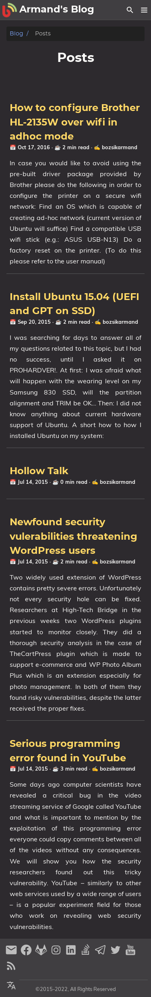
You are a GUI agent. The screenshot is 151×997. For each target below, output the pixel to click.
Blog (16, 34)
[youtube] (130, 953)
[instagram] (57, 953)
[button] (144, 10)
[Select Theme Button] (11, 986)
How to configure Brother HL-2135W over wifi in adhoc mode (75, 122)
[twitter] (116, 953)
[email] (12, 953)
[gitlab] (42, 953)
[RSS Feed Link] (11, 969)
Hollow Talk (39, 471)
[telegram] (101, 953)
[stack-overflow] (86, 953)
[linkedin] (71, 953)
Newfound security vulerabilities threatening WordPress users (73, 537)
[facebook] (27, 953)
